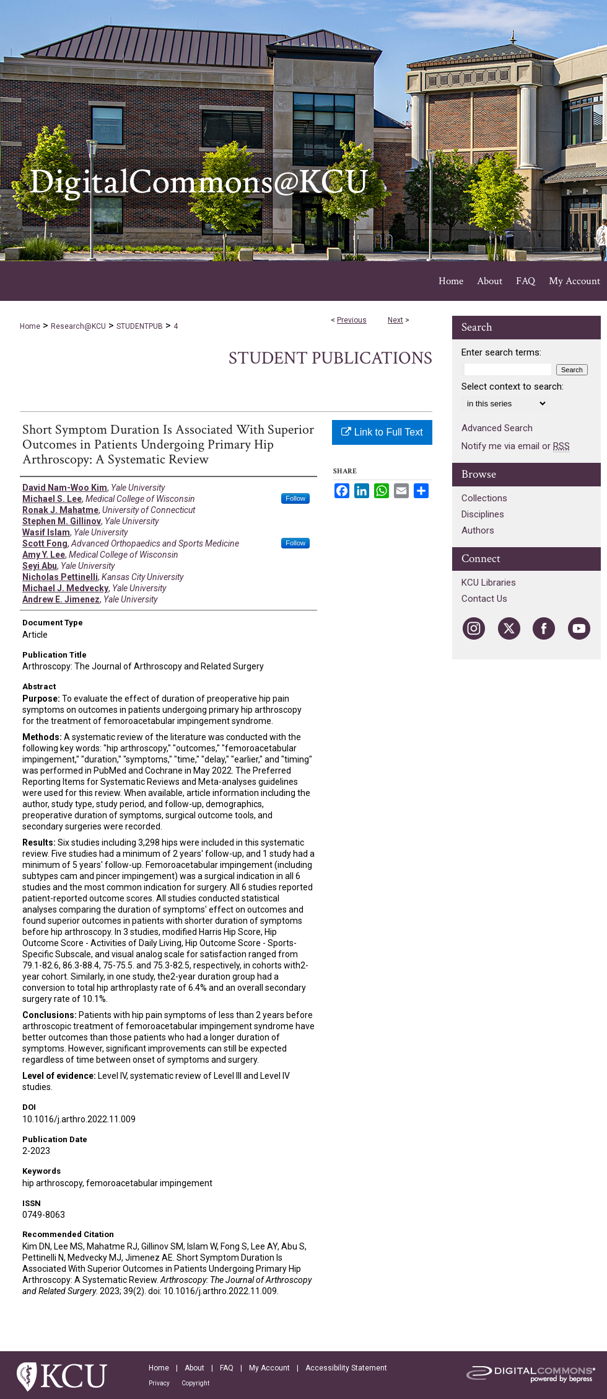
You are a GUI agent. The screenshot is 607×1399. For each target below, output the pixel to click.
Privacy (159, 1383)
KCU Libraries (488, 582)
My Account (269, 1368)
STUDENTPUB (139, 326)
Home (30, 326)
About (194, 1368)
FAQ (227, 1368)
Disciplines (482, 514)
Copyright (195, 1383)
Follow (295, 498)
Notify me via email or (515, 446)
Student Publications (330, 358)
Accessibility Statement (346, 1368)
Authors (477, 530)
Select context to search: (512, 386)
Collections (484, 498)
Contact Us (484, 598)
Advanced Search (497, 428)
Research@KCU (78, 326)
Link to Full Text (381, 432)
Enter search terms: (501, 352)
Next (395, 320)
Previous (352, 320)
